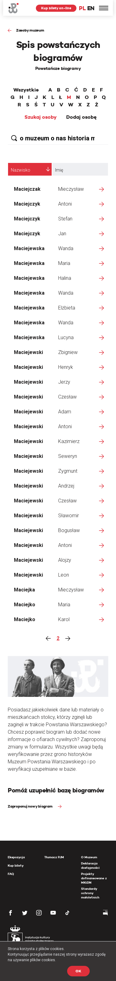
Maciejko (24, 605)
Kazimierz (68, 441)
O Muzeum (89, 857)
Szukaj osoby (40, 117)
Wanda (65, 248)
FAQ (11, 874)
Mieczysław (71, 189)
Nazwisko (20, 170)
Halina (64, 278)
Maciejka (24, 590)
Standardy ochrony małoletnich (90, 893)
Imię (59, 170)
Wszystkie (26, 89)
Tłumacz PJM (54, 857)
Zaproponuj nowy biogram (30, 806)
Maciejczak (27, 189)
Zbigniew (68, 352)
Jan (62, 234)
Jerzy (64, 382)
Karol (64, 619)
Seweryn (67, 456)
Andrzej (66, 486)
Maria (64, 263)
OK (78, 971)
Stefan (65, 219)
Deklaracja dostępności (90, 865)
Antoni (65, 204)
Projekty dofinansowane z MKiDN (94, 878)
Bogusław (69, 530)
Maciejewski (28, 352)
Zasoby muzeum (30, 30)
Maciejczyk (27, 204)
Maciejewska (29, 248)
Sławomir (68, 515)
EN (90, 8)
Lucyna (66, 337)
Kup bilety (16, 866)
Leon (63, 575)
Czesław (67, 397)
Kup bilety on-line (56, 8)
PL (82, 8)
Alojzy (64, 560)
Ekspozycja (16, 857)
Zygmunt (67, 471)
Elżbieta (66, 308)
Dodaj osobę (81, 117)
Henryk (65, 367)
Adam (64, 412)
